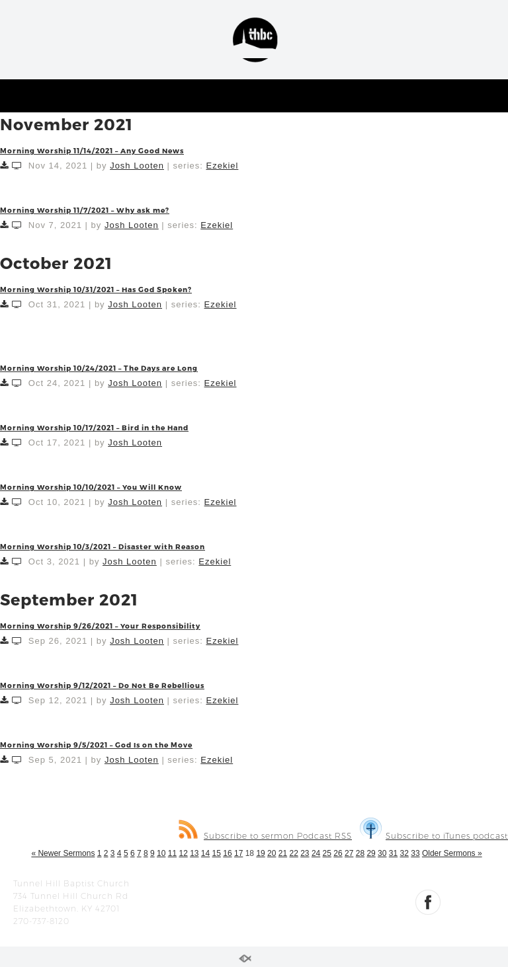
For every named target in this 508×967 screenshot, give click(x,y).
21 (282, 853)
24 (316, 853)
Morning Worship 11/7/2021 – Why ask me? (84, 210)
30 (382, 853)
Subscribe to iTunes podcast (434, 836)
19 (260, 853)
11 (172, 853)
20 (271, 853)
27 (349, 853)
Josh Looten (137, 166)
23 (304, 853)
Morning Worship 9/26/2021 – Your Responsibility (100, 625)
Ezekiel (222, 166)
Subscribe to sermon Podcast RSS (265, 836)
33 (415, 853)
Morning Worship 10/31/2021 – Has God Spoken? (96, 289)
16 (227, 853)
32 (404, 853)
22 (293, 853)
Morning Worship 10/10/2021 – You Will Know (91, 487)
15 (216, 853)
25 (327, 853)
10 (161, 853)
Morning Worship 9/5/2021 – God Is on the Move (96, 744)
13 (194, 853)
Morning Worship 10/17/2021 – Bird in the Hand (94, 427)
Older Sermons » (452, 853)
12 (183, 853)
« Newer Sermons (63, 853)
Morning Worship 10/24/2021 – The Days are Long (99, 368)
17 (238, 853)
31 (393, 853)
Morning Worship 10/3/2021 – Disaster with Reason (102, 546)
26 (337, 853)
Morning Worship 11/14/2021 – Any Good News (92, 150)
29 (370, 853)
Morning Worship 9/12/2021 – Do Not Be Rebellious (102, 685)
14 (205, 853)
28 (360, 853)
